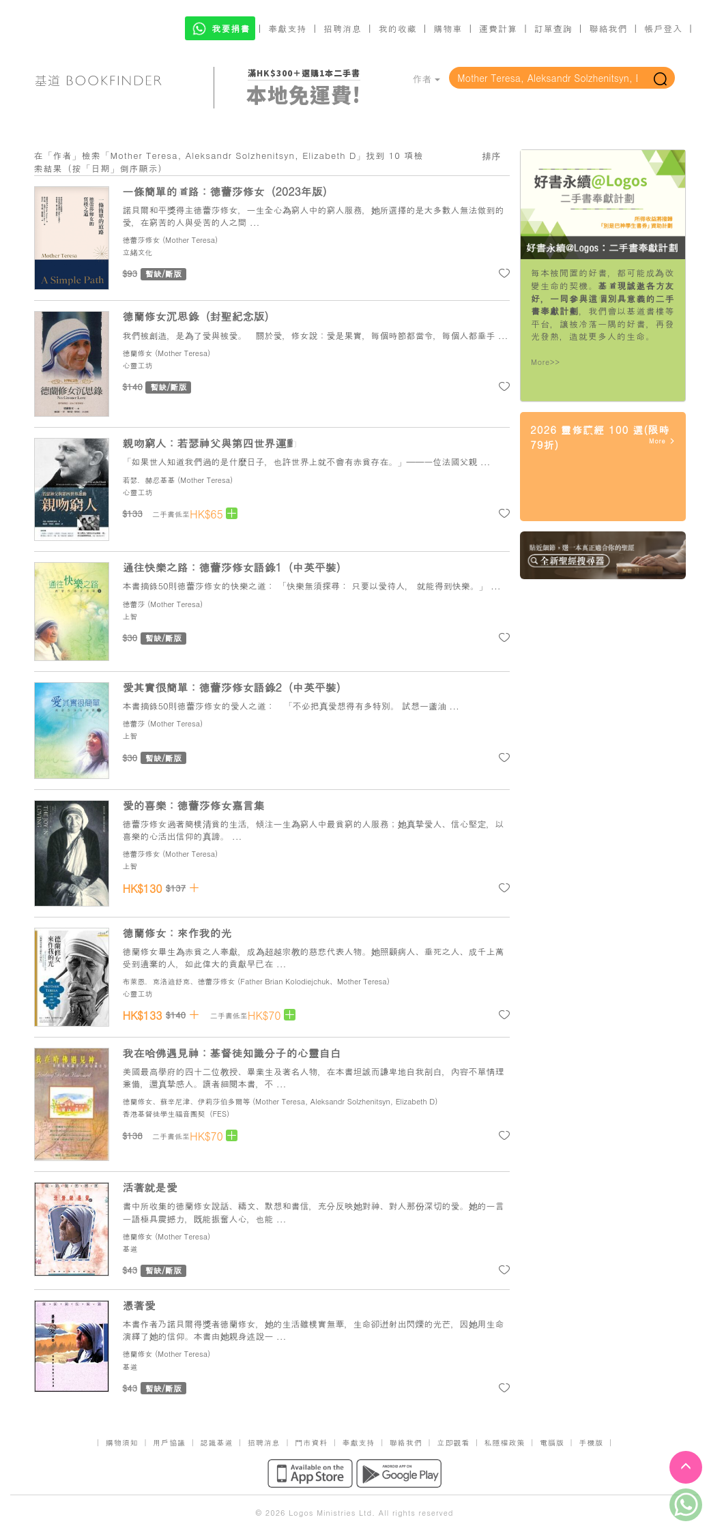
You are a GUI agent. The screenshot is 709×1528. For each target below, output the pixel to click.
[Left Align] (231, 513)
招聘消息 (342, 28)
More (662, 441)
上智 (130, 616)
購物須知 (122, 1442)
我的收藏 (398, 28)
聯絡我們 (608, 28)
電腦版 (552, 1442)
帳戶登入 (663, 28)
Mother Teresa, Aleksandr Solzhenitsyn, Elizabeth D (345, 1101)
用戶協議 (169, 1442)
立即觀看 (453, 1442)
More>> (545, 362)
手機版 (591, 1442)
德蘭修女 (138, 353)
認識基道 (216, 1442)
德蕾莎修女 (141, 240)
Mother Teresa (190, 240)
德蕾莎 (134, 604)
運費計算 (498, 28)
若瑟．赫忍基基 (149, 480)
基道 (130, 1249)
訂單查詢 (553, 28)
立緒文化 (138, 252)
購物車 (447, 28)
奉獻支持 (287, 28)
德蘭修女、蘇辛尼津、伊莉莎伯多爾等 (186, 1101)
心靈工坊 (138, 365)
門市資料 (311, 1442)
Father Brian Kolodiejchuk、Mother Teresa (313, 981)
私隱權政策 (504, 1442)
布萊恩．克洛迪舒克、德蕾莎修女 (179, 981)
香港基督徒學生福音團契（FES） (179, 1113)
